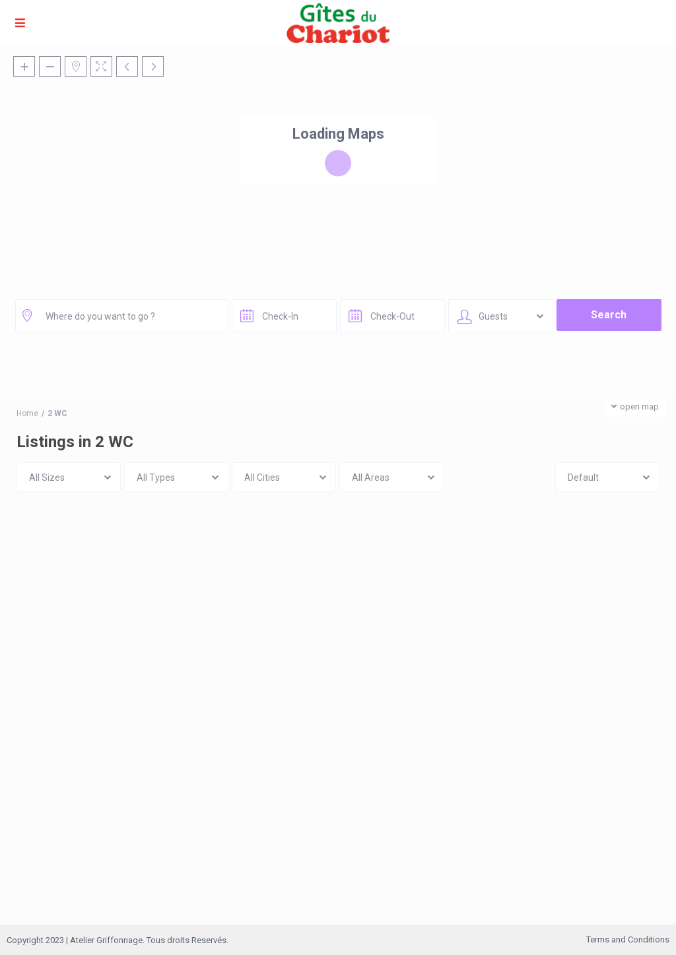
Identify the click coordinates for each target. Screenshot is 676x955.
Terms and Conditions (627, 939)
